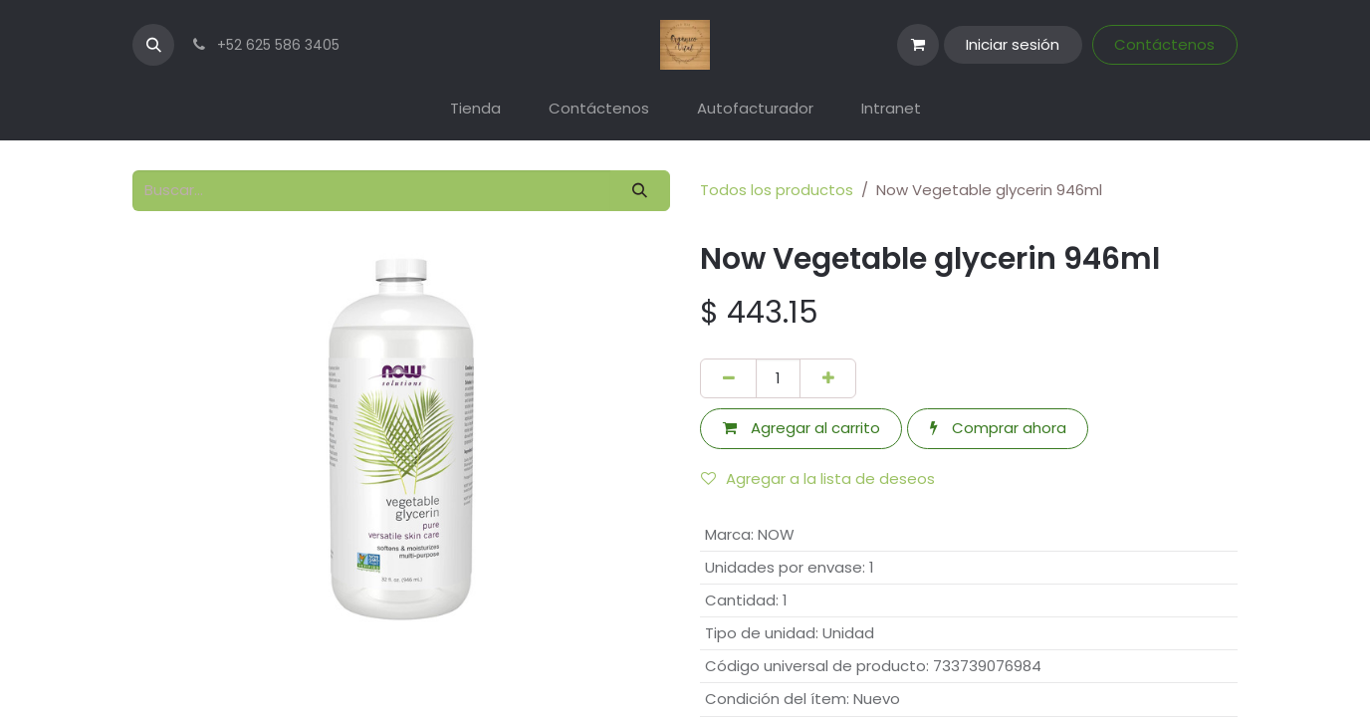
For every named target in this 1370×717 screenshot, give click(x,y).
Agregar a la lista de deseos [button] (818, 478)
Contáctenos (1164, 44)
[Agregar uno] (827, 378)
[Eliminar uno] (728, 378)
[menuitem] (475, 109)
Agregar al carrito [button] (801, 427)
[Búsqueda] (640, 190)
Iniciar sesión (1012, 44)
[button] (153, 45)
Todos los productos (776, 189)
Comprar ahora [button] (998, 427)
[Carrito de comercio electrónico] (918, 45)
